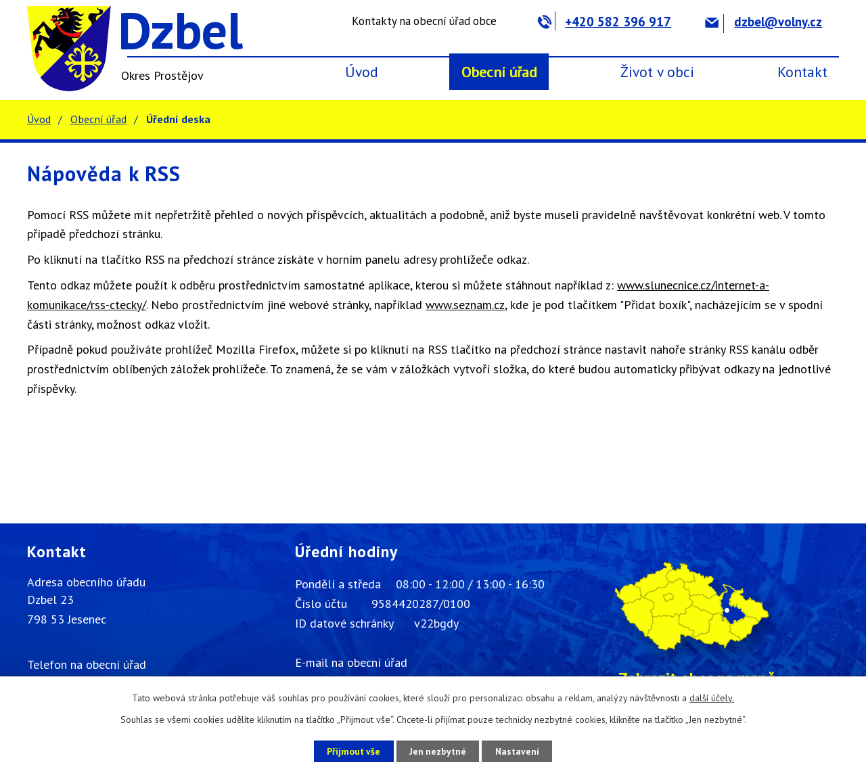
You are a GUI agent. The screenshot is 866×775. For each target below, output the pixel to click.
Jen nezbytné (438, 751)
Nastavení (520, 751)
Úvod (361, 71)
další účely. (711, 698)
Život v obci (657, 71)
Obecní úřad (499, 71)
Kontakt (802, 71)
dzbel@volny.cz (763, 22)
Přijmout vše (350, 751)
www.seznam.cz (465, 304)
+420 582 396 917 (604, 22)
